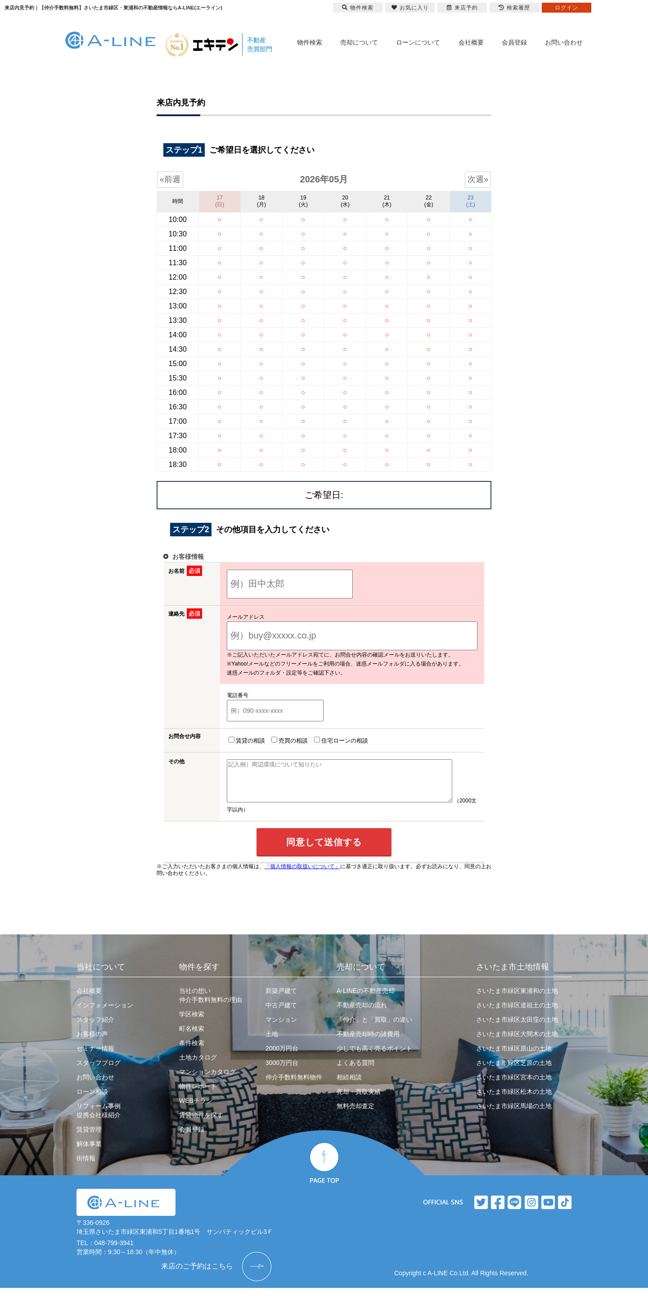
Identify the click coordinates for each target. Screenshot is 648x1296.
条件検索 (191, 1051)
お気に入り (410, 8)
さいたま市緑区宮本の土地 (514, 1085)
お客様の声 (92, 1042)
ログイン (566, 8)
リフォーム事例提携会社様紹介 (98, 1118)
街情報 (85, 1166)
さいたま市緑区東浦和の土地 (517, 998)
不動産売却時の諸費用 (368, 1042)
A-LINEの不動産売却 (366, 998)
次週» (478, 179)
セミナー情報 (95, 1056)
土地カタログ (198, 1065)
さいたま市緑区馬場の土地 (514, 1114)
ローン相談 (92, 1099)
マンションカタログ (207, 1079)
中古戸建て (281, 1013)
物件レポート (198, 1094)
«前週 (170, 179)
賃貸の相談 (245, 740)
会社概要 (471, 42)
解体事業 (89, 1152)
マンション (281, 1027)
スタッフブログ (98, 1070)
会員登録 (514, 42)
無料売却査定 (355, 1114)
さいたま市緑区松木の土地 (514, 1099)
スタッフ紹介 (95, 1027)
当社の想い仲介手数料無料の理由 (210, 1003)
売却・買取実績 (359, 1099)
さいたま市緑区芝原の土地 (514, 1070)
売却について (359, 42)
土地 (272, 1042)
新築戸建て (281, 998)
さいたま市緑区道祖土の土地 (517, 1013)
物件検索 (309, 42)
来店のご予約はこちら (197, 1274)
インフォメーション (104, 1013)
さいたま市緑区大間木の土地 (517, 1042)
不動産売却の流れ (362, 1013)
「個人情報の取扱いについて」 (302, 874)
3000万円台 (282, 1070)
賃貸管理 (89, 1137)
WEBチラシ (195, 1108)
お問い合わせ (564, 42)
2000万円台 (282, 1056)
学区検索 (191, 1022)
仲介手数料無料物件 (294, 1085)
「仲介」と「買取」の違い (374, 1027)
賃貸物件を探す (201, 1123)
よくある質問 (355, 1070)
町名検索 (191, 1036)
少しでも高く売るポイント (374, 1056)
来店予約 (462, 8)
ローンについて (418, 42)
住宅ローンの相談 (339, 740)
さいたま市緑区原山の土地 (514, 1056)
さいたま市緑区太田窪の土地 (517, 1027)
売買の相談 (288, 740)
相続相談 (349, 1085)
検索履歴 (514, 8)
